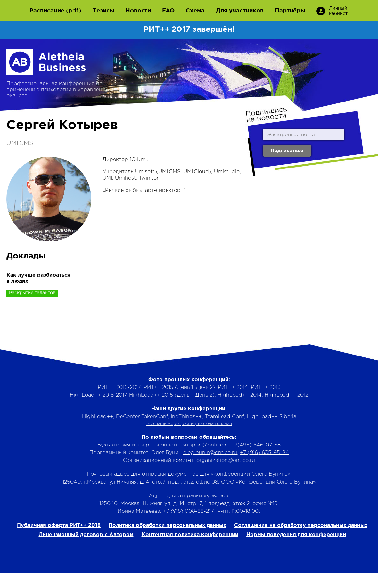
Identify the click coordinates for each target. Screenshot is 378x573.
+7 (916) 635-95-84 (264, 452)
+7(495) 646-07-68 (256, 445)
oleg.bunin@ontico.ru (210, 452)
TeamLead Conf (224, 416)
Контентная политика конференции (190, 534)
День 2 (204, 387)
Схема (195, 10)
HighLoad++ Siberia (271, 416)
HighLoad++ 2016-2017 (98, 395)
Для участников (240, 10)
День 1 (185, 387)
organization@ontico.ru (225, 460)
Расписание (46, 10)
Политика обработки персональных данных (167, 525)
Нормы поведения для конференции (296, 534)
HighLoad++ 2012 (286, 395)
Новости (138, 10)
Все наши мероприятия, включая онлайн (189, 424)
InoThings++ (186, 416)
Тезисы (103, 10)
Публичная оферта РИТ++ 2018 (59, 525)
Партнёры (290, 10)
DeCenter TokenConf (142, 416)
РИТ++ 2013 (266, 387)
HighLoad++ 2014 (240, 395)
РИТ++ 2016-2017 (119, 387)
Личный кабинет (338, 11)
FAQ (168, 10)
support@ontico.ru (206, 445)
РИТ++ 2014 (233, 387)
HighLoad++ (97, 416)
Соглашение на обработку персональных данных (300, 525)
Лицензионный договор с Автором (86, 534)
